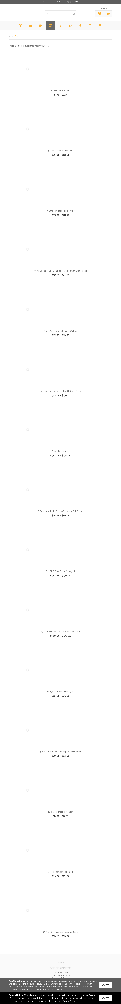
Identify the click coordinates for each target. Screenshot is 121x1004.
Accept (105, 985)
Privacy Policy (68, 1001)
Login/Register (106, 8)
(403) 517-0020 (71, 2)
